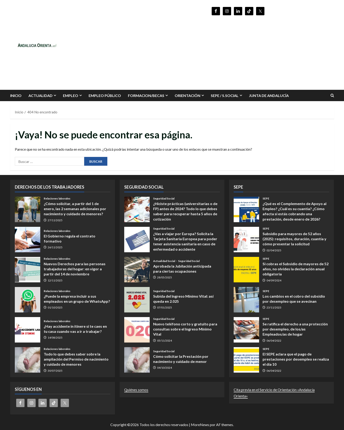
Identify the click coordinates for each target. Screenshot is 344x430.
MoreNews (200, 424)
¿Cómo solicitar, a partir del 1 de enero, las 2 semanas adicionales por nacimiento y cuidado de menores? (27, 209)
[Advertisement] (238, 50)
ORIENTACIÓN (187, 95)
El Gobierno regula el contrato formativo (27, 239)
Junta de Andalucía (269, 95)
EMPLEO (70, 95)
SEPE (266, 198)
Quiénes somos (136, 389)
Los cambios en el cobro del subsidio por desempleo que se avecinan (246, 299)
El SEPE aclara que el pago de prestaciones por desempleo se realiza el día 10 (246, 360)
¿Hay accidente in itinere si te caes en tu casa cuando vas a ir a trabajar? (27, 330)
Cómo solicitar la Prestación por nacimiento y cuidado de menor (137, 360)
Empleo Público (105, 95)
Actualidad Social (164, 261)
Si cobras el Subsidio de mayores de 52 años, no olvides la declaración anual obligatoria (246, 269)
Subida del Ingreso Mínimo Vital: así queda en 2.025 (137, 299)
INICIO (16, 95)
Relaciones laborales (57, 198)
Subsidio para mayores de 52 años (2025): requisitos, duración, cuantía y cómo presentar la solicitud (246, 239)
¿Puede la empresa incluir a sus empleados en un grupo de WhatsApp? (27, 299)
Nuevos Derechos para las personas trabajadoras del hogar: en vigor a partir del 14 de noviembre (27, 269)
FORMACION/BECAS (146, 95)
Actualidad (40, 95)
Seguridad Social (164, 198)
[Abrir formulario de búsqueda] (332, 95)
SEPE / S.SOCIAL (225, 95)
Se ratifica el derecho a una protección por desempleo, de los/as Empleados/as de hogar (246, 330)
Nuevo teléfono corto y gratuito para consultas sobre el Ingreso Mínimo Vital (137, 330)
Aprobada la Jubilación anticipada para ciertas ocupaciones (137, 269)
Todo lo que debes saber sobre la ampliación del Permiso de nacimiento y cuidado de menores (27, 360)
